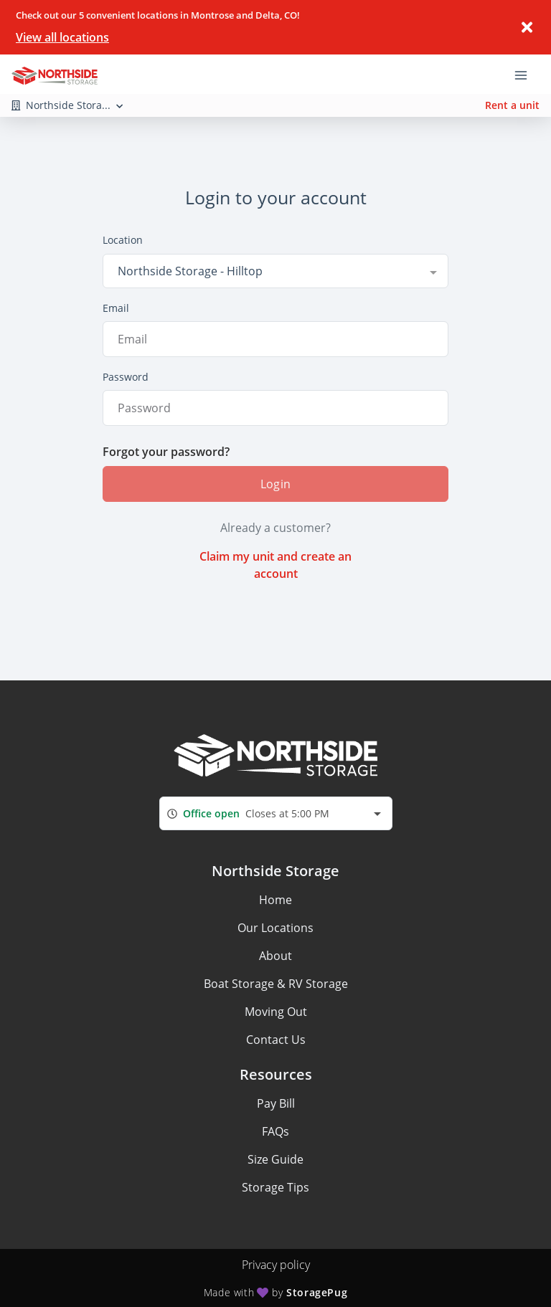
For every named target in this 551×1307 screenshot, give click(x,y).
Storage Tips (275, 1187)
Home (275, 900)
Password (126, 377)
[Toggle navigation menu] (527, 73)
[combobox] (275, 271)
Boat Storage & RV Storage (276, 984)
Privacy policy (276, 1265)
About (275, 956)
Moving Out (276, 1012)
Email (116, 308)
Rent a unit (512, 105)
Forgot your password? (166, 452)
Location (123, 240)
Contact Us (276, 1039)
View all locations (62, 37)
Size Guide (275, 1159)
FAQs (275, 1131)
